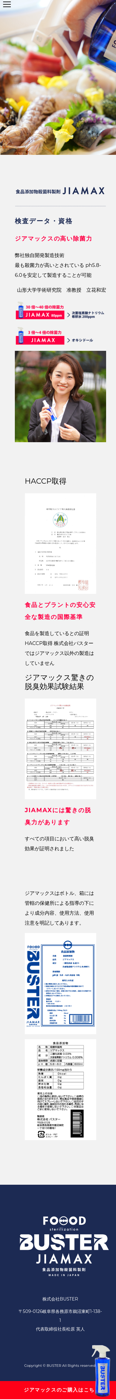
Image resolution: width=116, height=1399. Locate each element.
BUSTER (54, 1365)
